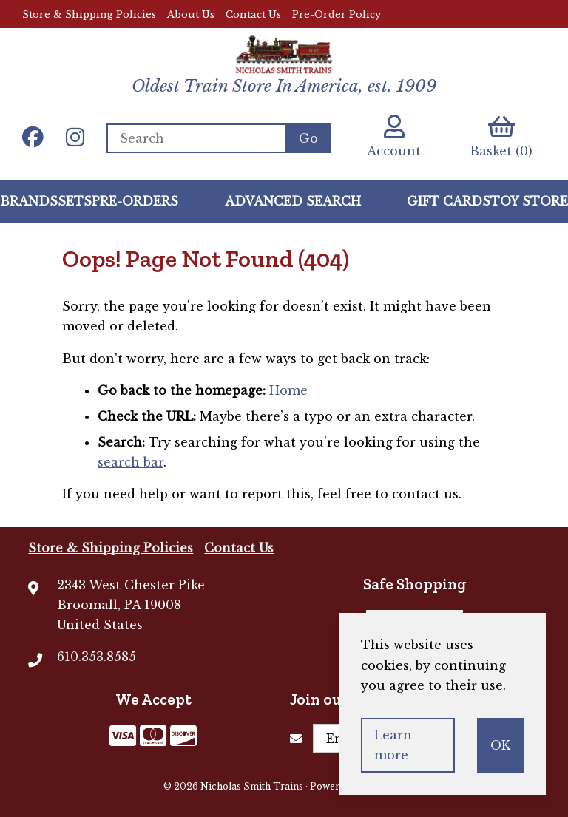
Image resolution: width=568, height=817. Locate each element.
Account (394, 136)
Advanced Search (293, 201)
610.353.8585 (96, 656)
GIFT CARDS (448, 201)
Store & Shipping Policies (89, 14)
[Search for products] (195, 138)
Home (288, 390)
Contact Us (253, 14)
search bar (130, 462)
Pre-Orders (135, 201)
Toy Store (529, 201)
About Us (190, 14)
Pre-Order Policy (336, 14)
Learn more (393, 745)
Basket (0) (501, 136)
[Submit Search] (308, 138)
